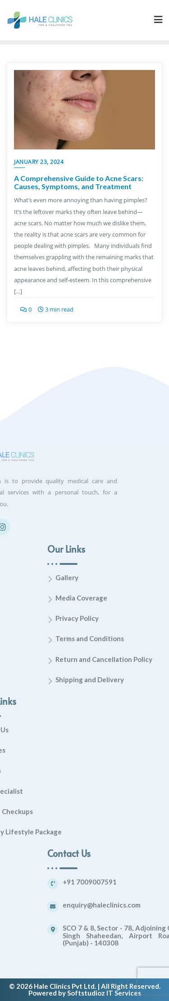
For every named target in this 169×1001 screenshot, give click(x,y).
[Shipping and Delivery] (92, 681)
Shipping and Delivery (131, 679)
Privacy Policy (119, 618)
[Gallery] (92, 579)
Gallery (108, 577)
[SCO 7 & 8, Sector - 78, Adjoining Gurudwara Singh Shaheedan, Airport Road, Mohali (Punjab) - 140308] (94, 929)
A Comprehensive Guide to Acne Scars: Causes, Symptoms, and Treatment (78, 182)
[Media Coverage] (92, 599)
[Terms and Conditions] (92, 640)
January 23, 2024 (39, 162)
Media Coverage (123, 598)
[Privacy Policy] (92, 620)
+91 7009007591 (132, 882)
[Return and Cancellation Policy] (92, 661)
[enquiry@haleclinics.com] (94, 906)
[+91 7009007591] (94, 883)
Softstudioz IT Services (104, 993)
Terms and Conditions (131, 638)
